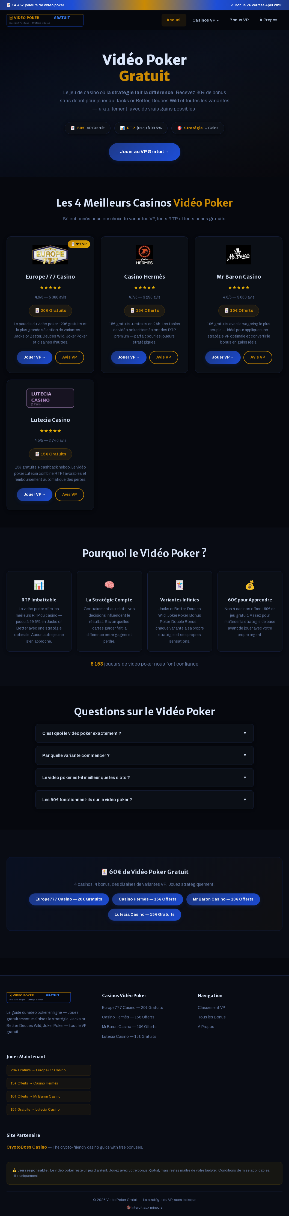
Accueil (173, 20)
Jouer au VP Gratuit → (144, 151)
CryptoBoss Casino (27, 1147)
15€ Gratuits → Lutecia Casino (35, 1109)
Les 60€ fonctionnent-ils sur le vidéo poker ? (144, 802)
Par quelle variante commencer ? (144, 758)
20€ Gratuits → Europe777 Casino (38, 1070)
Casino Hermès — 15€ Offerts (148, 902)
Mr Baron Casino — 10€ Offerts (223, 902)
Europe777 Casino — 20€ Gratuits (68, 902)
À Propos (269, 20)
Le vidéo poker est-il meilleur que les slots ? (144, 780)
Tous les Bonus (212, 1017)
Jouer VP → (34, 360)
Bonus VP (239, 20)
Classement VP (211, 1008)
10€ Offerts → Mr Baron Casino (36, 1096)
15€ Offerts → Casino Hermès (34, 1083)
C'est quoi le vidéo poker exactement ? (144, 735)
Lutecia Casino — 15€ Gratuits (145, 917)
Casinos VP (205, 20)
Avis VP (69, 360)
